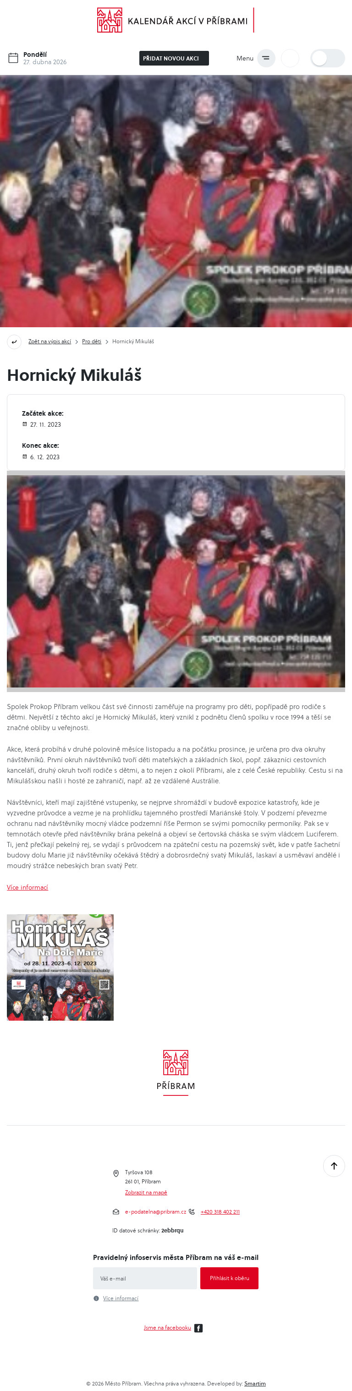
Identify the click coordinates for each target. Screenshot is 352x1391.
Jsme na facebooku (175, 1328)
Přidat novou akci (175, 58)
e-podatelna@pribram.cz (155, 1211)
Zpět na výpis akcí (49, 341)
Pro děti (91, 341)
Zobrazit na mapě (146, 1192)
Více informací (27, 887)
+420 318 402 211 (220, 1211)
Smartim (255, 1383)
